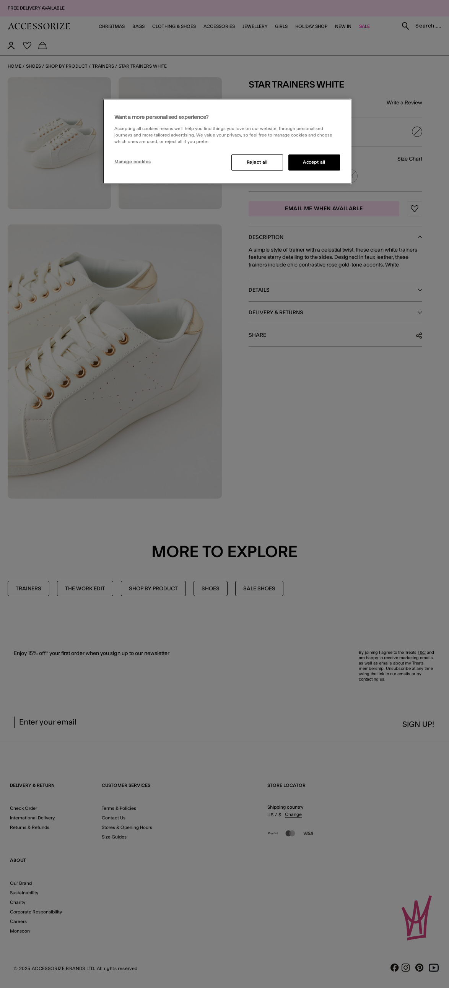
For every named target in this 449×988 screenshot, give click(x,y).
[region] (227, 141)
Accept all (314, 162)
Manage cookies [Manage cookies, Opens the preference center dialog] (132, 162)
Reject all (257, 162)
